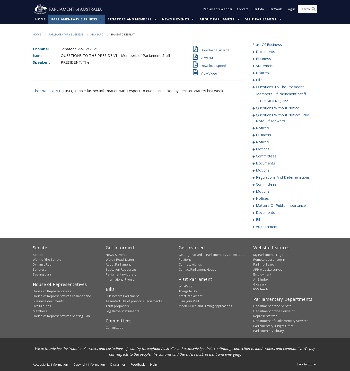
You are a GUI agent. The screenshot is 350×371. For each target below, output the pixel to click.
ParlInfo (258, 9)
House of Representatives (52, 291)
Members (40, 311)
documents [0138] (265, 212)
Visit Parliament (261, 19)
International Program (121, 279)
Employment (262, 274)
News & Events (175, 19)
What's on (186, 286)
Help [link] (153, 364)
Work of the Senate (47, 259)
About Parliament (217, 19)
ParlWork (275, 9)
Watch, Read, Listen (120, 259)
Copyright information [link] (89, 364)
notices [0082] (262, 142)
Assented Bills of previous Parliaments (134, 301)
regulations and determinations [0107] (283, 177)
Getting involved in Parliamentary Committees (211, 254)
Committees (114, 328)
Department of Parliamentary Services (280, 321)
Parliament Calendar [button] (217, 9)
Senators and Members (130, 19)
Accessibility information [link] (50, 364)
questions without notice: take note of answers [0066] (282, 118)
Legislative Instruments (122, 311)
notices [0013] (262, 72)
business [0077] (263, 135)
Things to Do (188, 291)
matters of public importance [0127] (281, 205)
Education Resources (121, 269)
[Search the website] (307, 9)
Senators (39, 269)
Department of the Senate (272, 306)
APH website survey (267, 269)
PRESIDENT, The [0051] (274, 101)
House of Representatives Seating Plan (61, 316)
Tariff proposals (117, 306)
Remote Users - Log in (269, 259)
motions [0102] (263, 170)
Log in (291, 9)
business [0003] (263, 58)
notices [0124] (262, 198)
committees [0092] (266, 156)
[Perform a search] (313, 9)
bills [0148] (259, 219)
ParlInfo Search (264, 264)
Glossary (259, 284)
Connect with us (190, 264)
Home (40, 19)
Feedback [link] (138, 364)
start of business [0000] (267, 44)
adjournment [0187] (267, 226)
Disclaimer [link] (117, 364)
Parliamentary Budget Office (273, 326)
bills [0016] (259, 80)
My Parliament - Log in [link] (269, 254)
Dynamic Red (42, 264)
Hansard (97, 34)
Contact (242, 9)
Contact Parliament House (197, 269)
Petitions (185, 259)
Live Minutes (42, 306)
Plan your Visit (189, 301)
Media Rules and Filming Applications (205, 306)
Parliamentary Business (74, 19)
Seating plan (42, 274)
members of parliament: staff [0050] (281, 94)
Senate (38, 254)
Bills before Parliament (122, 296)
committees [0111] (266, 184)
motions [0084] (263, 149)
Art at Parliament (190, 296)
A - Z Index (261, 279)
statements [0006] (266, 65)
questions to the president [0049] (280, 87)
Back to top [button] (307, 364)
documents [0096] (265, 163)
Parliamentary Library (121, 274)
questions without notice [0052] (277, 108)
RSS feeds (261, 289)
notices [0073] (262, 128)
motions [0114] (263, 191)
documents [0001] (265, 51)
